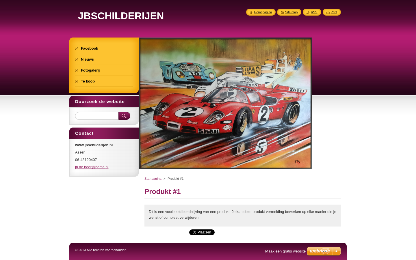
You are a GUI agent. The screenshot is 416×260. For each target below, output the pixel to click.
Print (334, 12)
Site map (291, 12)
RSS (314, 12)
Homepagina (263, 12)
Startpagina (152, 178)
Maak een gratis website (285, 251)
